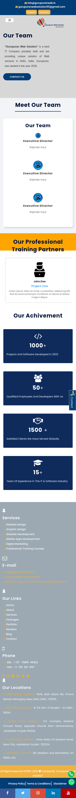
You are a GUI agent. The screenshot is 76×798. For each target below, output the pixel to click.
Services (11, 615)
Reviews (11, 629)
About (10, 610)
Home (10, 605)
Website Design (16, 524)
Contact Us (31, 12)
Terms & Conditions (38, 783)
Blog (9, 634)
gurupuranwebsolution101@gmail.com (40, 6)
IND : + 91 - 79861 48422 (22, 662)
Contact (11, 639)
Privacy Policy (16, 783)
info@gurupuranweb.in (40, 3)
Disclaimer (60, 783)
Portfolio (11, 624)
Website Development (20, 534)
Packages (12, 619)
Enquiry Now (44, 12)
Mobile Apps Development (23, 539)
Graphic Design (16, 529)
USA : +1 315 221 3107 (20, 667)
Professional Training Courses (25, 548)
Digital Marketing (17, 544)
